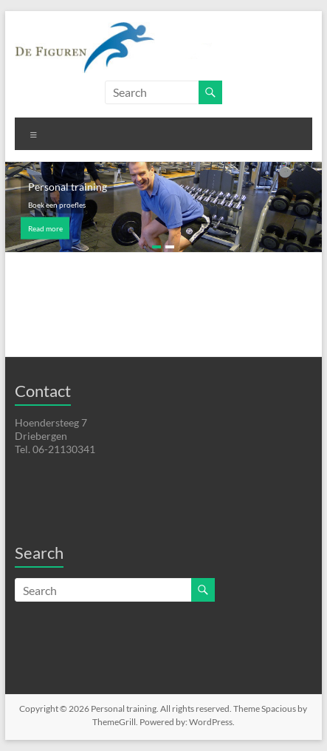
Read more (45, 228)
